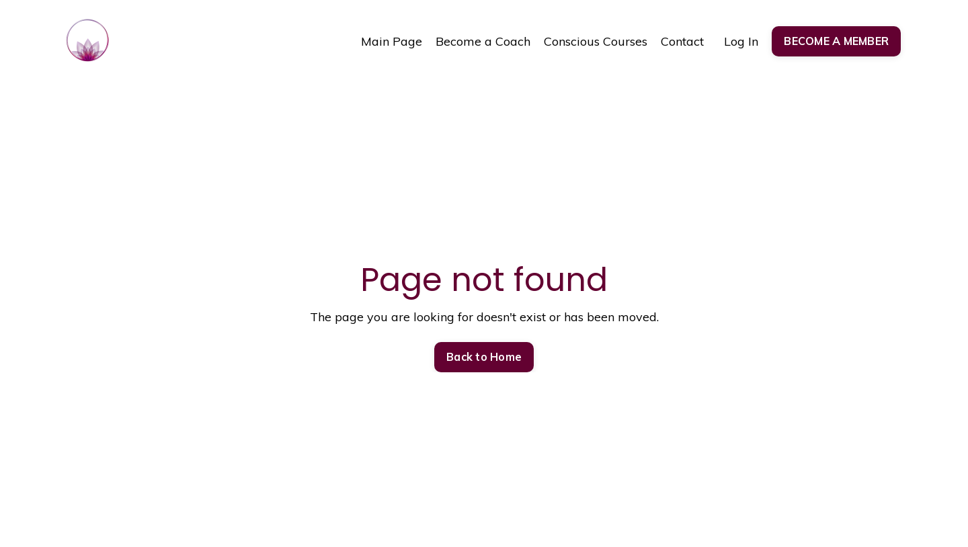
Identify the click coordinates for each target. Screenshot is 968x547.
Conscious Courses (595, 41)
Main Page (391, 41)
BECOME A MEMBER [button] (836, 41)
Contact (682, 41)
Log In (741, 41)
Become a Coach (483, 41)
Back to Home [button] (484, 357)
